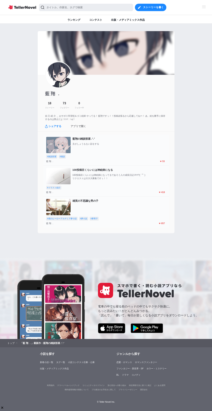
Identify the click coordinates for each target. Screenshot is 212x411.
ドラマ (125, 375)
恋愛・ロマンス (124, 362)
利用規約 (50, 385)
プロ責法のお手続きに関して (104, 390)
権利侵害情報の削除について (77, 390)
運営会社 (143, 390)
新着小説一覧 (46, 362)
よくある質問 (159, 385)
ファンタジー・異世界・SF (130, 368)
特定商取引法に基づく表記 (140, 385)
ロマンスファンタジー (146, 362)
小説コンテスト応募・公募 (81, 362)
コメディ (136, 375)
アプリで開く (78, 126)
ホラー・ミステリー (157, 368)
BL (117, 375)
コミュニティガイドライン (93, 385)
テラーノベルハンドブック (68, 385)
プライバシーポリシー (128, 390)
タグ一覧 (60, 362)
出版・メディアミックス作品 (54, 368)
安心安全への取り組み (117, 385)
